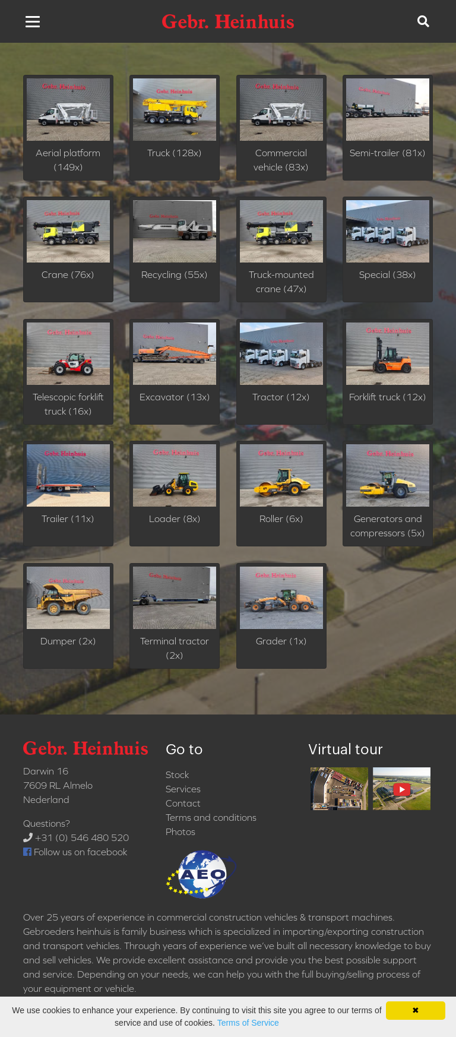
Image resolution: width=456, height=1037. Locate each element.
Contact (183, 803)
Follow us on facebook (75, 851)
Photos (180, 831)
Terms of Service (248, 1022)
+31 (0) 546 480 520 (76, 837)
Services (183, 788)
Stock (177, 774)
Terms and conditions (211, 817)
